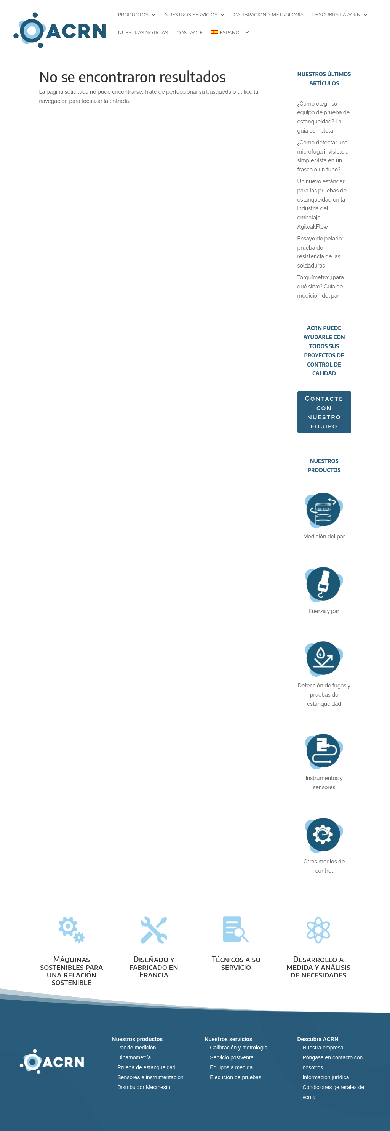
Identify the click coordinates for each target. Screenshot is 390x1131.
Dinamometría (134, 1057)
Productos (133, 15)
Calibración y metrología (268, 15)
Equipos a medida (231, 1067)
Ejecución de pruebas (235, 1077)
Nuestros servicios (191, 15)
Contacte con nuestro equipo (324, 411)
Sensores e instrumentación (150, 1077)
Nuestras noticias (143, 32)
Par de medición (136, 1047)
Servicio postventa (231, 1057)
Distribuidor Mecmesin (143, 1087)
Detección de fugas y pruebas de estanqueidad (324, 694)
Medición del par (324, 536)
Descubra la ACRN (336, 15)
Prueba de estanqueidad (146, 1067)
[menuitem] (230, 39)
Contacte (190, 32)
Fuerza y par (324, 611)
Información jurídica (325, 1077)
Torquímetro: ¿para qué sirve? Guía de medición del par (320, 286)
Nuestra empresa (322, 1047)
